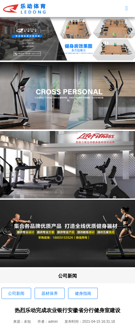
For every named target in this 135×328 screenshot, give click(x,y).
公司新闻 (16, 293)
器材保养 (49, 293)
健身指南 (83, 293)
